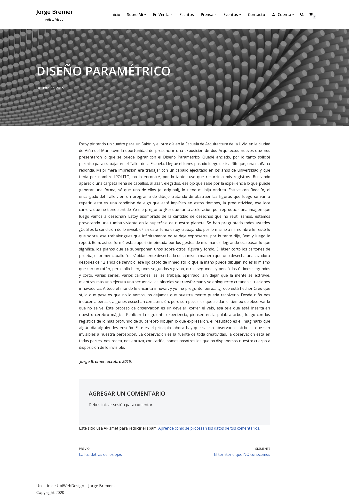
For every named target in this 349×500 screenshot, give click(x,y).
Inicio (115, 14)
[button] (145, 15)
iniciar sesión (113, 405)
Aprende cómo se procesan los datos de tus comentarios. (210, 429)
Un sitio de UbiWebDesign (60, 487)
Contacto (256, 14)
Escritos (186, 14)
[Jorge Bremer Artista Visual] (54, 14)
